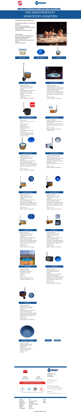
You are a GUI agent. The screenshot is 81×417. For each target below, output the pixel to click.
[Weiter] (67, 33)
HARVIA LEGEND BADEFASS (27, 117)
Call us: (38, 376)
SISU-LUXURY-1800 (54, 117)
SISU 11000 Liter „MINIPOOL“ (28, 340)
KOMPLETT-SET (59, 57)
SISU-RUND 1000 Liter (54, 82)
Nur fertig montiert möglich (25, 270)
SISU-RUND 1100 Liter (27, 153)
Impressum (31, 408)
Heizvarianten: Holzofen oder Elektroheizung (55, 123)
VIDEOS (44, 402)
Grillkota (21, 406)
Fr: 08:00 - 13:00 (60, 380)
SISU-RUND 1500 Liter (54, 192)
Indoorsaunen (22, 403)
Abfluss (21, 275)
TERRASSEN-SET (22, 57)
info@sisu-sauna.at (25, 378)
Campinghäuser (22, 408)
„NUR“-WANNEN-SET (41, 57)
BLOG (44, 401)
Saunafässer (21, 401)
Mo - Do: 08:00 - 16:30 (62, 381)
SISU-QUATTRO (28, 266)
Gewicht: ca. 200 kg (50, 127)
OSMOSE (48, 340)
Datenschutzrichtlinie (33, 401)
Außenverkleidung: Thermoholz (26, 271)
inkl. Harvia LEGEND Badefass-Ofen (27, 133)
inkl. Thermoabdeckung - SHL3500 (26, 134)
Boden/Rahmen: (23, 346)
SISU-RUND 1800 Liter (54, 153)
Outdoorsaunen (22, 402)
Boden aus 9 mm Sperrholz (25, 272)
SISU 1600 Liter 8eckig (27, 230)
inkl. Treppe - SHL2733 (24, 135)
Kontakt (30, 406)
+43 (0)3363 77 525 (38, 378)
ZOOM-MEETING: (51, 380)
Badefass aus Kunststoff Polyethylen (53, 155)
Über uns (30, 405)
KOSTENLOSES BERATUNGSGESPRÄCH (32, 382)
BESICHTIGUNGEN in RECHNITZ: (57, 384)
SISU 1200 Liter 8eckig (27, 192)
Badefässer (21, 405)
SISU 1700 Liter (54, 266)
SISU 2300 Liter (28, 302)
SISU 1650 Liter (54, 230)
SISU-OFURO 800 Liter (27, 82)
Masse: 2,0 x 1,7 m (23, 276)
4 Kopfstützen (22, 274)
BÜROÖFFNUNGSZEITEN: (63, 383)
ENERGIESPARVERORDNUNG (57, 340)
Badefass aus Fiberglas (24, 85)
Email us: (25, 376)
